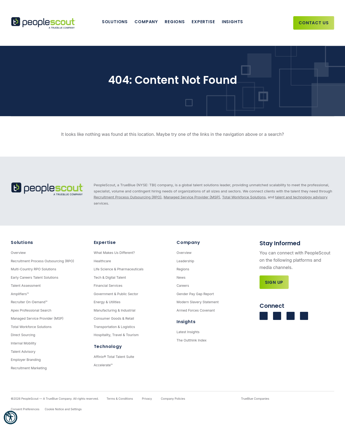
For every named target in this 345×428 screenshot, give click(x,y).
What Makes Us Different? (114, 253)
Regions (175, 22)
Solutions (115, 22)
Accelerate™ (103, 365)
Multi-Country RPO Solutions (33, 269)
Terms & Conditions (119, 399)
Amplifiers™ (20, 294)
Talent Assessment (26, 286)
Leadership (185, 261)
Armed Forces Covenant (196, 310)
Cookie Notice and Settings (63, 409)
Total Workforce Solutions (244, 197)
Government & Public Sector (116, 294)
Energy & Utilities (107, 302)
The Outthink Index (191, 340)
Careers (183, 286)
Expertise (203, 22)
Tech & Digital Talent (110, 277)
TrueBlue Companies (255, 399)
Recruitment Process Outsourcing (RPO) (128, 197)
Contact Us (314, 23)
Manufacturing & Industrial (115, 310)
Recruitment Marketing (29, 368)
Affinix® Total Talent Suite (114, 357)
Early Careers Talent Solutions (34, 277)
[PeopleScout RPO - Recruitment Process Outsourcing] (44, 23)
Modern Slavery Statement (198, 302)
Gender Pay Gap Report (195, 294)
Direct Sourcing (23, 335)
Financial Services (108, 286)
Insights (232, 22)
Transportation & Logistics (114, 327)
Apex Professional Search (31, 310)
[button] (10, 417)
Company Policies (173, 399)
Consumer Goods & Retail (114, 318)
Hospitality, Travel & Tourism (116, 335)
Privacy (147, 399)
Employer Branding (26, 360)
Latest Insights (188, 332)
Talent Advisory (23, 352)
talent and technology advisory (301, 197)
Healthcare (102, 261)
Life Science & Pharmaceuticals (119, 269)
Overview (18, 253)
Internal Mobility (23, 343)
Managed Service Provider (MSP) (192, 197)
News (181, 277)
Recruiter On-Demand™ (29, 302)
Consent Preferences (25, 409)
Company (146, 22)
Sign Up (274, 282)
